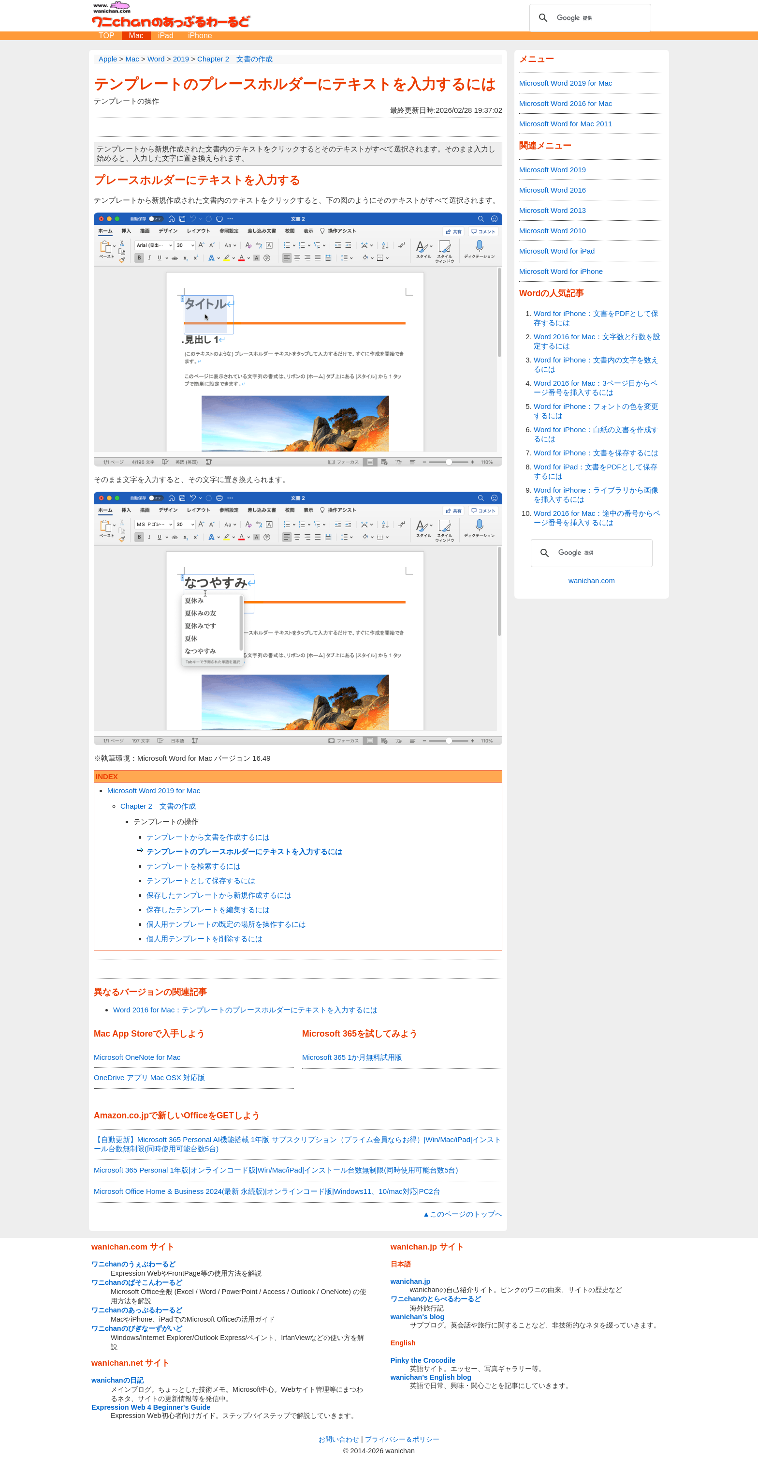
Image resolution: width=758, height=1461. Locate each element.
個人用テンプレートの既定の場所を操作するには (226, 924)
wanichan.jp (410, 1281)
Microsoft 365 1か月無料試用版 (352, 1057)
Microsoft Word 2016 (552, 190)
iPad (166, 35)
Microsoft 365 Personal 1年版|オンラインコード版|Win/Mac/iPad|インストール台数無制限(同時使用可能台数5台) (276, 1170)
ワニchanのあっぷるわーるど (136, 1310)
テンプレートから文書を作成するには (208, 837)
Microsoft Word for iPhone (561, 271)
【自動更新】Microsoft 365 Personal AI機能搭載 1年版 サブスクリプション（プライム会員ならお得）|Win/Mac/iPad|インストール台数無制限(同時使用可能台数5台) (297, 1144)
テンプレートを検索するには (193, 866)
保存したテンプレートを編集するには (208, 909)
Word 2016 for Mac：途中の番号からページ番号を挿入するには (597, 518)
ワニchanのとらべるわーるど (436, 1299)
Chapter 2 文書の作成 (158, 806)
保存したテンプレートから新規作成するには (219, 895)
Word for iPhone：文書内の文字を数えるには (596, 364)
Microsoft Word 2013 (552, 210)
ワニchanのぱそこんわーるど (136, 1282)
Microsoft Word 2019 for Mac (153, 790)
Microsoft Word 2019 (552, 170)
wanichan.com (591, 580)
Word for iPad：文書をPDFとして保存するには (595, 471)
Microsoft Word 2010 (552, 230)
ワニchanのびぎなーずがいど (136, 1328)
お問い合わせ (339, 1439)
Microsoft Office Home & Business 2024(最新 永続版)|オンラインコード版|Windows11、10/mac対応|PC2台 (267, 1191)
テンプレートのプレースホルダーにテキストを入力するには (295, 84)
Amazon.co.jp (121, 1115)
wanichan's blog (417, 1317)
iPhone (200, 35)
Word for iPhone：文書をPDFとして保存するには (596, 318)
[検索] (589, 18)
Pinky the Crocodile (423, 1360)
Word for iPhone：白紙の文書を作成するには (596, 434)
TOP (107, 35)
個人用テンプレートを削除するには (204, 938)
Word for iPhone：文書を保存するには (596, 453)
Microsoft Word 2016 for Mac (565, 103)
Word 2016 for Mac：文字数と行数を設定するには (597, 341)
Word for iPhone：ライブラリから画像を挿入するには (596, 494)
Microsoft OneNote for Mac (137, 1057)
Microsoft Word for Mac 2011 (565, 124)
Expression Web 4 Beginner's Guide (150, 1407)
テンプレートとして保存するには (200, 880)
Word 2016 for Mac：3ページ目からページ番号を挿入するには (595, 387)
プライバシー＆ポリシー (402, 1439)
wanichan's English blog (431, 1377)
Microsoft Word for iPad (557, 251)
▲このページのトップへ (462, 1214)
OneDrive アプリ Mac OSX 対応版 (149, 1077)
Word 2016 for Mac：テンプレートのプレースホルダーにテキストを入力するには (245, 1010)
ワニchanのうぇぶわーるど (133, 1264)
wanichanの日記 (117, 1380)
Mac (136, 35)
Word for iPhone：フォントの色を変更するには (596, 411)
